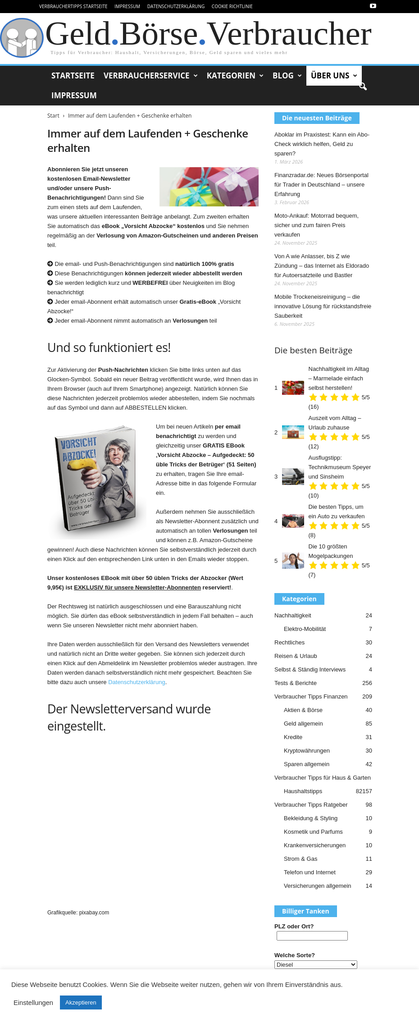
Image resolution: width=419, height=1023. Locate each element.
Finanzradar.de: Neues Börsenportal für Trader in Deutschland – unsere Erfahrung (321, 184)
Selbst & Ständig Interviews (310, 669)
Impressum (127, 6)
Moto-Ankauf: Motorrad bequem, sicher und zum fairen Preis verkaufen (316, 225)
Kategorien (235, 76)
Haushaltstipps (303, 791)
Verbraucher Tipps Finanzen (311, 696)
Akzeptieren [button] (80, 1002)
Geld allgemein (303, 723)
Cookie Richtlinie (232, 6)
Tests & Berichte (295, 683)
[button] (363, 87)
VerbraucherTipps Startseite (73, 6)
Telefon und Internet (310, 872)
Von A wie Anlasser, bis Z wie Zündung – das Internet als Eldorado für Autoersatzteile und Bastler (321, 266)
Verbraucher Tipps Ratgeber (311, 804)
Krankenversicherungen (315, 845)
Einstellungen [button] (33, 1002)
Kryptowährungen (307, 750)
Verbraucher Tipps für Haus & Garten (322, 777)
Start (53, 115)
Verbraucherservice (151, 76)
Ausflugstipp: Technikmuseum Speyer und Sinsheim (340, 467)
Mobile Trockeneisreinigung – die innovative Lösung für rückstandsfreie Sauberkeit (322, 306)
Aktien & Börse (303, 710)
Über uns (334, 76)
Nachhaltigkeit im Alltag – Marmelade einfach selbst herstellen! (339, 378)
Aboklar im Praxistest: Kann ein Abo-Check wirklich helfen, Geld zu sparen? (321, 144)
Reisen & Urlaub (295, 656)
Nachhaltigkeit (292, 615)
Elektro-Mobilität (305, 629)
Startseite (73, 75)
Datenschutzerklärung (176, 6)
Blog (287, 76)
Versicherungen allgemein (317, 885)
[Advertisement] (153, 826)
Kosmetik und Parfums (313, 831)
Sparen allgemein (306, 764)
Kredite (293, 737)
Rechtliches (289, 642)
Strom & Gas (300, 858)
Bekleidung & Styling (310, 818)
